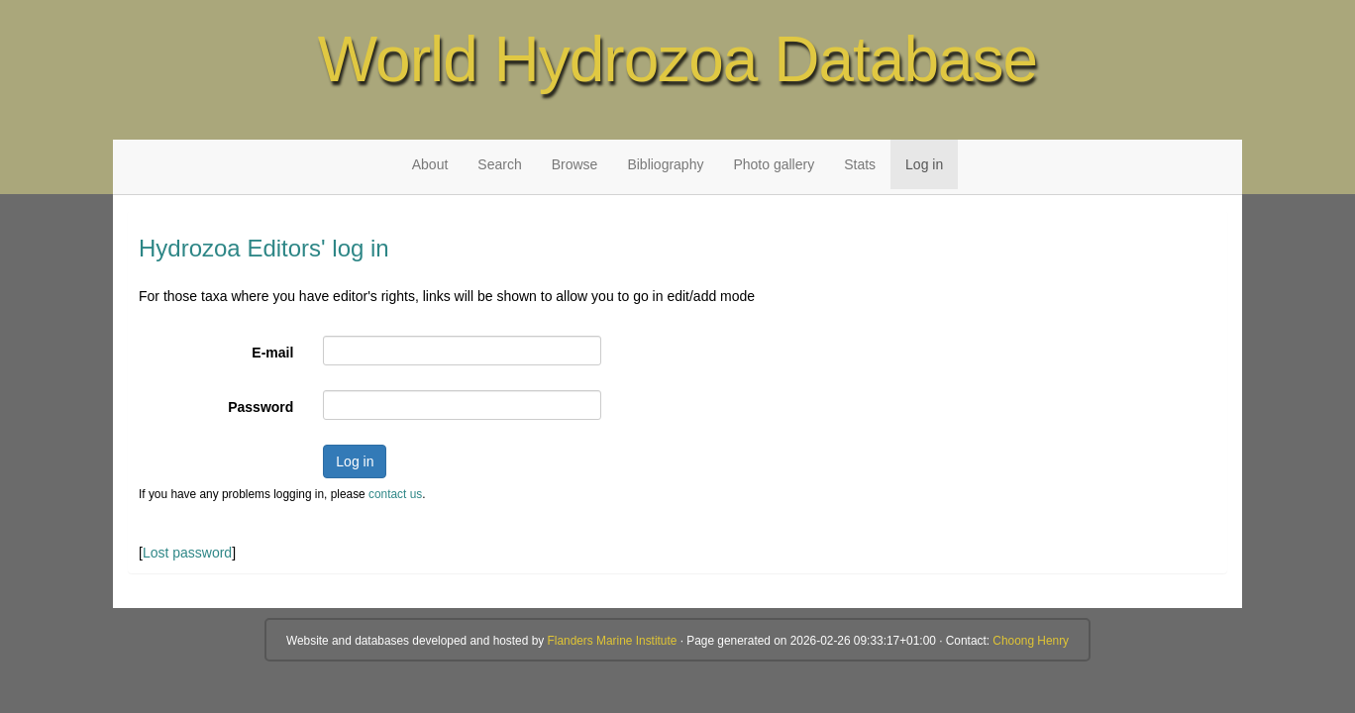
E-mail (272, 352)
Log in (924, 164)
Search (499, 164)
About (430, 164)
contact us (395, 494)
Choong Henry (1030, 641)
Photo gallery (773, 164)
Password (260, 407)
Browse (575, 164)
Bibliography (665, 164)
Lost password (187, 552)
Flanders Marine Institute (613, 641)
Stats (860, 164)
